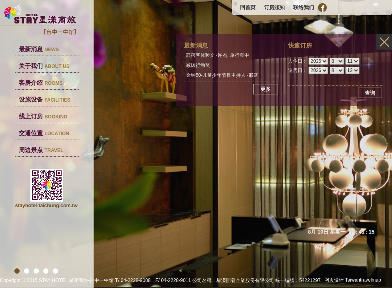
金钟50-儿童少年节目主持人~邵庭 (222, 75)
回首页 (248, 7)
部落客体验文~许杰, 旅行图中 (217, 55)
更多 (265, 89)
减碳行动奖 (198, 65)
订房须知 (274, 7)
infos (384, 42)
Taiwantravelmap (363, 280)
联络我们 (303, 7)
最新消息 (39, 49)
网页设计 (334, 280)
